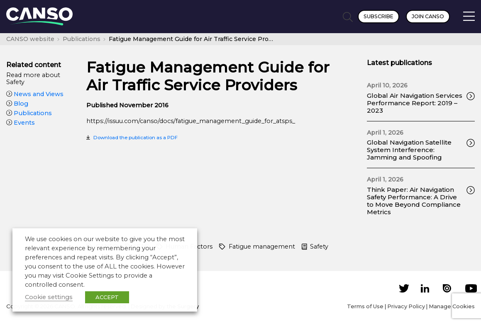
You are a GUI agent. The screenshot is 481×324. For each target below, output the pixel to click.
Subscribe (378, 16)
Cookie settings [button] (49, 297)
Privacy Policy (406, 306)
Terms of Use (365, 306)
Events (20, 122)
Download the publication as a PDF (135, 137)
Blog (17, 103)
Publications (29, 113)
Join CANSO (428, 16)
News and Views (34, 94)
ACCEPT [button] (107, 297)
